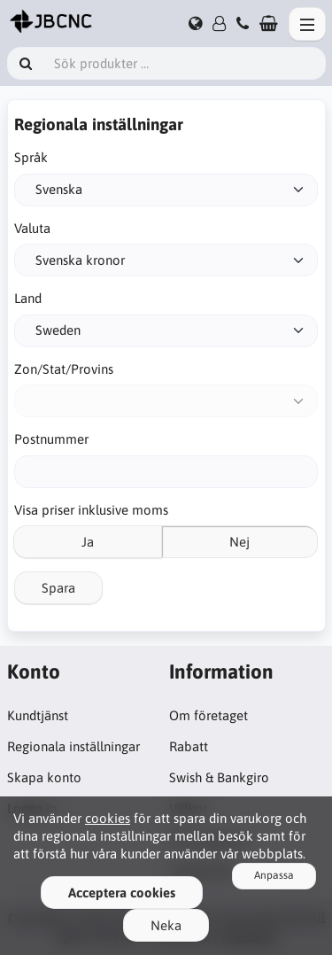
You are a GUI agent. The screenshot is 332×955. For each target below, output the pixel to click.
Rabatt (188, 746)
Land (28, 298)
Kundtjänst (37, 715)
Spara (58, 587)
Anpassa (274, 875)
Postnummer (51, 438)
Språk (31, 157)
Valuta (32, 228)
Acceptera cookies (121, 892)
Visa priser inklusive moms (91, 509)
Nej (239, 541)
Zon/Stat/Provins (63, 369)
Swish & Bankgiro (219, 777)
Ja (87, 541)
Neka (166, 925)
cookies (107, 818)
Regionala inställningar (73, 746)
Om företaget (208, 715)
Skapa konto (44, 777)
